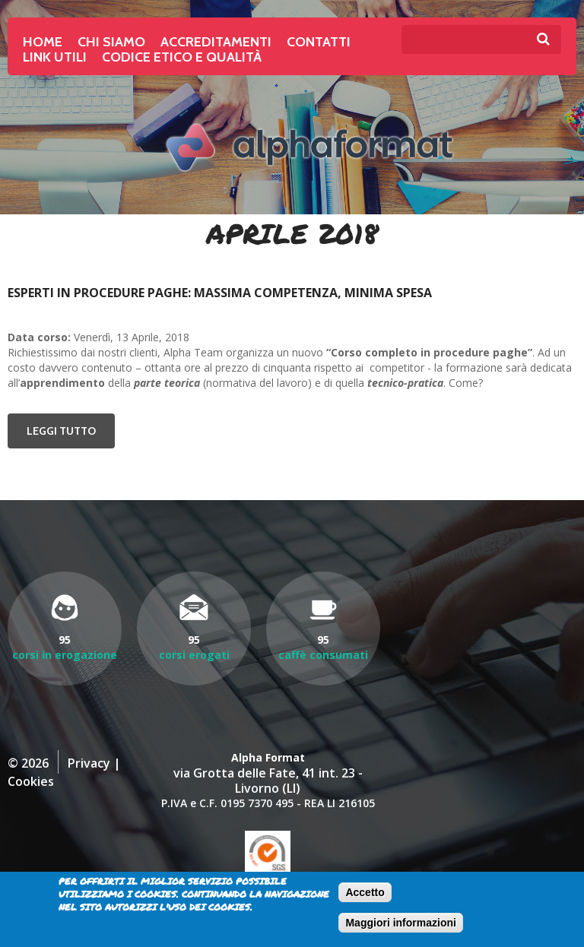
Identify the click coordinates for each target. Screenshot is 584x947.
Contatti (319, 41)
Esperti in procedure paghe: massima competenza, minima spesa (220, 292)
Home (42, 41)
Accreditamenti (215, 41)
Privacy (89, 763)
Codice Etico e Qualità (182, 57)
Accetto (364, 892)
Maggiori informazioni (400, 923)
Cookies (31, 781)
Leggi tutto (71, 430)
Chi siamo (111, 41)
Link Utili (55, 57)
